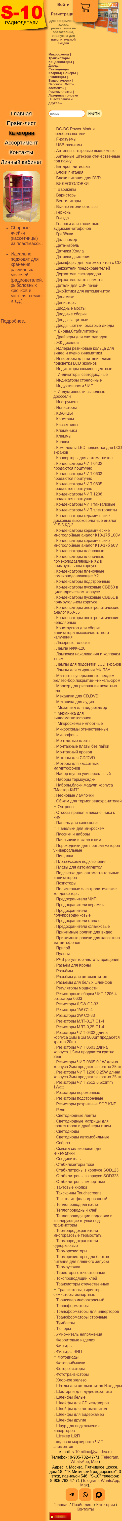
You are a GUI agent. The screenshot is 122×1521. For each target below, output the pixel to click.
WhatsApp (80, 1462)
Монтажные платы (73, 740)
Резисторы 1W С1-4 (74, 1010)
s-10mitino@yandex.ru (92, 1452)
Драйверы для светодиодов (81, 337)
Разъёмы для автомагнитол (81, 977)
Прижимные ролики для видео (84, 932)
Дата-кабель (67, 245)
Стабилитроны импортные (80, 1181)
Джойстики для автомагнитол (83, 291)
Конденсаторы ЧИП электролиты (86, 510)
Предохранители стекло (78, 921)
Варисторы (66, 195)
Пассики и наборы (73, 834)
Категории (105, 1505)
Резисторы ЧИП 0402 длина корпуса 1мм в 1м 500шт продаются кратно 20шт (86, 1037)
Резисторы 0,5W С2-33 (77, 1004)
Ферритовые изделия (75, 1340)
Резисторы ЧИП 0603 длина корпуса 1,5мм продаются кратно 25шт (83, 1052)
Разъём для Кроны (73, 965)
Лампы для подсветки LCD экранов (88, 664)
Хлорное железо (71, 1380)
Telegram (110, 1457)
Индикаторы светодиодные (83, 374)
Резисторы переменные (78, 1092)
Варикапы (67, 189)
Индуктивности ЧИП (74, 386)
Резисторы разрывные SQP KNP (86, 1104)
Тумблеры (65, 1323)
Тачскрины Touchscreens (78, 1193)
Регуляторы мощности (76, 988)
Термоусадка (68, 1267)
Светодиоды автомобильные (82, 1137)
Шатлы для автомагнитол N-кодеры (89, 1386)
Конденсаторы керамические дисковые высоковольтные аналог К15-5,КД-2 (85, 520)
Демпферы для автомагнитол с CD (88, 262)
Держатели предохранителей (83, 268)
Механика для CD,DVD (77, 696)
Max (95, 1462)
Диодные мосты (70, 308)
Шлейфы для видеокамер (80, 1414)
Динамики (65, 297)
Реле (60, 1110)
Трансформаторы (72, 1306)
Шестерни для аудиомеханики (84, 1391)
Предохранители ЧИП (76, 899)
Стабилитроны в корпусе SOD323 (87, 1176)
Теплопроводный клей (76, 1210)
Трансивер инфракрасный (80, 1300)
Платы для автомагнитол (79, 867)
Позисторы (66, 883)
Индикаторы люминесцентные (84, 369)
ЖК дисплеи (67, 343)
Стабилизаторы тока (75, 1164)
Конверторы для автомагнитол (84, 458)
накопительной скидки (63, 41)
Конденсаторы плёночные (80, 551)
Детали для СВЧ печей (77, 285)
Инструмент (67, 402)
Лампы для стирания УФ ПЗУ (83, 670)
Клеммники (66, 430)
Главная (61, 1505)
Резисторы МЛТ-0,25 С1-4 (80, 1027)
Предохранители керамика (81, 905)
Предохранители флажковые (83, 926)
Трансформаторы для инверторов (87, 1311)
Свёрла (63, 1143)
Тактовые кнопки (71, 1187)
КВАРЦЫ (64, 413)
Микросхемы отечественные (82, 729)
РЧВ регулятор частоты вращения (87, 959)
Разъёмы (64, 971)
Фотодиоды (68, 1357)
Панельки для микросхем (81, 828)
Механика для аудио (75, 702)
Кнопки (62, 442)
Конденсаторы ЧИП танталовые (85, 504)
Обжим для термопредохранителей (89, 801)
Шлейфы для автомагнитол (81, 1409)
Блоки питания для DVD (78, 178)
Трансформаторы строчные (81, 1317)
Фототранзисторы (72, 1374)
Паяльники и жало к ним (78, 840)
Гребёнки (64, 234)
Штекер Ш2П (68, 1436)
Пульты (63, 954)
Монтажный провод (74, 752)
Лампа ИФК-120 (70, 648)
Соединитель (68, 1159)
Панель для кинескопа (77, 823)
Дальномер (66, 240)
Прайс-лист (82, 1505)
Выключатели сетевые (77, 206)
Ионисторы (66, 407)
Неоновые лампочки (75, 795)
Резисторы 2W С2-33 (75, 1015)
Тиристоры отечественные (80, 1273)
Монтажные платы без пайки (82, 746)
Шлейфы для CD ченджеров (82, 1403)
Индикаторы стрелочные (79, 380)
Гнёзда (62, 218)
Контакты (85, 1509)
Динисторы (66, 302)
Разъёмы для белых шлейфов (84, 982)
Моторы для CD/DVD (75, 758)
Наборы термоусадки (75, 779)
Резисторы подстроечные (79, 1098)
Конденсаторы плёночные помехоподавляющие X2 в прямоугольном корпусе (78, 561)
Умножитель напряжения (79, 1334)
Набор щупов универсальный (83, 774)
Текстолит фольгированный (81, 1199)
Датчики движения (73, 257)
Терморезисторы (71, 1251)
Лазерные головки (73, 642)
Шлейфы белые (70, 1397)
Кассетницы (67, 425)
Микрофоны (67, 735)
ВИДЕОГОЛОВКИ (72, 184)
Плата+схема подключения (81, 861)
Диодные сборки (71, 314)
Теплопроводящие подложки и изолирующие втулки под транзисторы (83, 1220)
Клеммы (63, 436)
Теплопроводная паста (77, 1204)
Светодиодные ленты (76, 1115)
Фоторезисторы (70, 1369)
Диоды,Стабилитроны (78, 331)
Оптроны (66, 807)
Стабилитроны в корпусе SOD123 (87, 1170)
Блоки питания (69, 172)
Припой (63, 948)
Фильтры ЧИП (69, 1351)
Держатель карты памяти (79, 280)
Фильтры (64, 1346)
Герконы (64, 212)
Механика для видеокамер (82, 707)
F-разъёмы (66, 139)
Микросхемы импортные (80, 723)
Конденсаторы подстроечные (83, 581)
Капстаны (65, 419)
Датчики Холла (70, 251)
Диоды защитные (72, 320)
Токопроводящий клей (76, 1278)
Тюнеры (63, 1328)
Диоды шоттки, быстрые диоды (85, 325)
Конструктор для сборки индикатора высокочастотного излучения (81, 632)
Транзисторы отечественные (82, 1284)
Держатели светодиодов (78, 274)
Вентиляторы (68, 201)
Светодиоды (67, 1131)
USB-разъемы (69, 145)
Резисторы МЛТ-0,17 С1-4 (80, 1021)
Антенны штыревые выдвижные (86, 150)
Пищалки (64, 856)
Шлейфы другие (71, 1420)
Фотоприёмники (70, 1363)
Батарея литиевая (73, 166)
